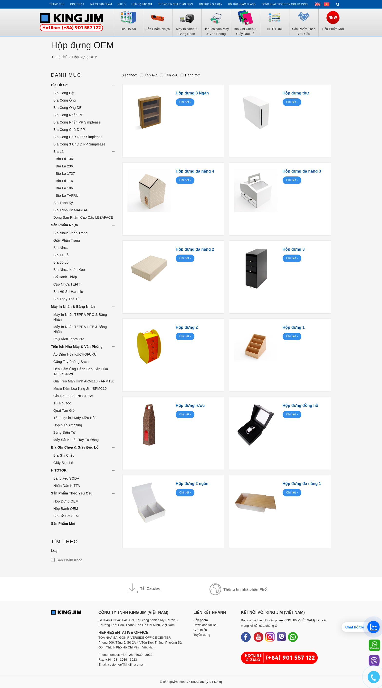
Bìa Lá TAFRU (67, 195)
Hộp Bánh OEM (65, 509)
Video (121, 4)
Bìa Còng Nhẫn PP (68, 115)
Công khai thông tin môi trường (284, 4)
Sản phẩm (200, 620)
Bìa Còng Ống (64, 100)
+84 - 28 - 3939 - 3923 (121, 659)
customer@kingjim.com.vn (126, 664)
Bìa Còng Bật (64, 93)
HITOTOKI (59, 470)
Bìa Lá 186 (64, 188)
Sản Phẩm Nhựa (64, 225)
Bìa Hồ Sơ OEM (66, 516)
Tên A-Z (148, 75)
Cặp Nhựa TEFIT (66, 284)
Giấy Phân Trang (66, 240)
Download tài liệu (205, 625)
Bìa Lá (58, 152)
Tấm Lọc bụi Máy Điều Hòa (74, 418)
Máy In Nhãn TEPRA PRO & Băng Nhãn (80, 317)
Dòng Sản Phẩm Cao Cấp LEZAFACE (83, 217)
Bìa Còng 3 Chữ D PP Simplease (79, 144)
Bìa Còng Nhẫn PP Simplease (77, 122)
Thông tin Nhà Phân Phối (175, 4)
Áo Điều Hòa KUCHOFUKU (74, 354)
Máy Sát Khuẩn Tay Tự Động (76, 440)
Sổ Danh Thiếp (65, 277)
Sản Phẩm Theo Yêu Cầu (72, 493)
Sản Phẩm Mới (63, 523)
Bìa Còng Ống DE (67, 108)
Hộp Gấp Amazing (67, 425)
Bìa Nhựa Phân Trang (70, 233)
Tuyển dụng (201, 635)
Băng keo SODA (66, 478)
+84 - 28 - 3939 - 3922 (137, 655)
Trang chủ (56, 4)
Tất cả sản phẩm (101, 4)
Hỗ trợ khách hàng (242, 4)
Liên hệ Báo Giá (142, 4)
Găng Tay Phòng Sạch (71, 362)
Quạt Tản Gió (64, 410)
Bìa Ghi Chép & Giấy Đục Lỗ (74, 447)
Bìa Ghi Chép (64, 455)
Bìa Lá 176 (64, 181)
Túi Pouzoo (62, 403)
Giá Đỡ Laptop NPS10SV (73, 396)
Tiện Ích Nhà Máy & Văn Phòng (77, 347)
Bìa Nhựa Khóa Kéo (69, 270)
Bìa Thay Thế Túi (66, 299)
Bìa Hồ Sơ (59, 85)
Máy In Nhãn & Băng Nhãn (73, 306)
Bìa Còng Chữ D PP (69, 130)
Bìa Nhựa (60, 248)
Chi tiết (185, 102)
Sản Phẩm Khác (69, 560)
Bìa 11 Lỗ (60, 255)
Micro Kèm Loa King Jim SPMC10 (80, 388)
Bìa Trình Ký (63, 203)
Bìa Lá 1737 (65, 173)
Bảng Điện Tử (64, 432)
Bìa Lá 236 (64, 166)
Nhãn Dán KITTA (66, 486)
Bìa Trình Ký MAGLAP (70, 210)
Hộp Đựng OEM (65, 501)
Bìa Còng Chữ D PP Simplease (77, 137)
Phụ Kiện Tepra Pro (68, 339)
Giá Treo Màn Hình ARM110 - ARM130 (83, 381)
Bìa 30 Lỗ (60, 262)
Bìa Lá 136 (64, 159)
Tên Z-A (168, 75)
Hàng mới (190, 75)
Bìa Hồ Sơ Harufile (68, 292)
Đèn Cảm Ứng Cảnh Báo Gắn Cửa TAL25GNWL (80, 371)
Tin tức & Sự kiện (210, 4)
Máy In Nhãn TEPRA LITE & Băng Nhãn (80, 329)
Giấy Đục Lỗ (63, 463)
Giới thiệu (77, 4)
